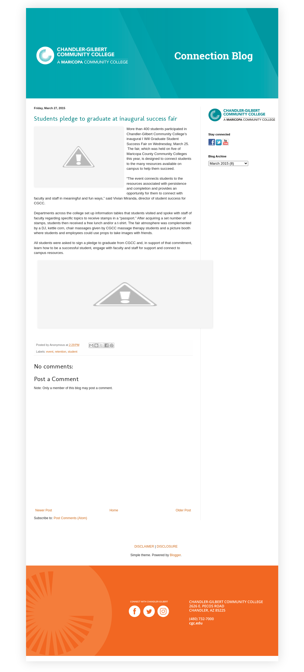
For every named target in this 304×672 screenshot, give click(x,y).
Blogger (175, 555)
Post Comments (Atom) (70, 518)
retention (60, 351)
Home (113, 510)
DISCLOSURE (167, 546)
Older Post (183, 510)
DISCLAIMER (144, 546)
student (72, 351)
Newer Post (43, 510)
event (49, 351)
